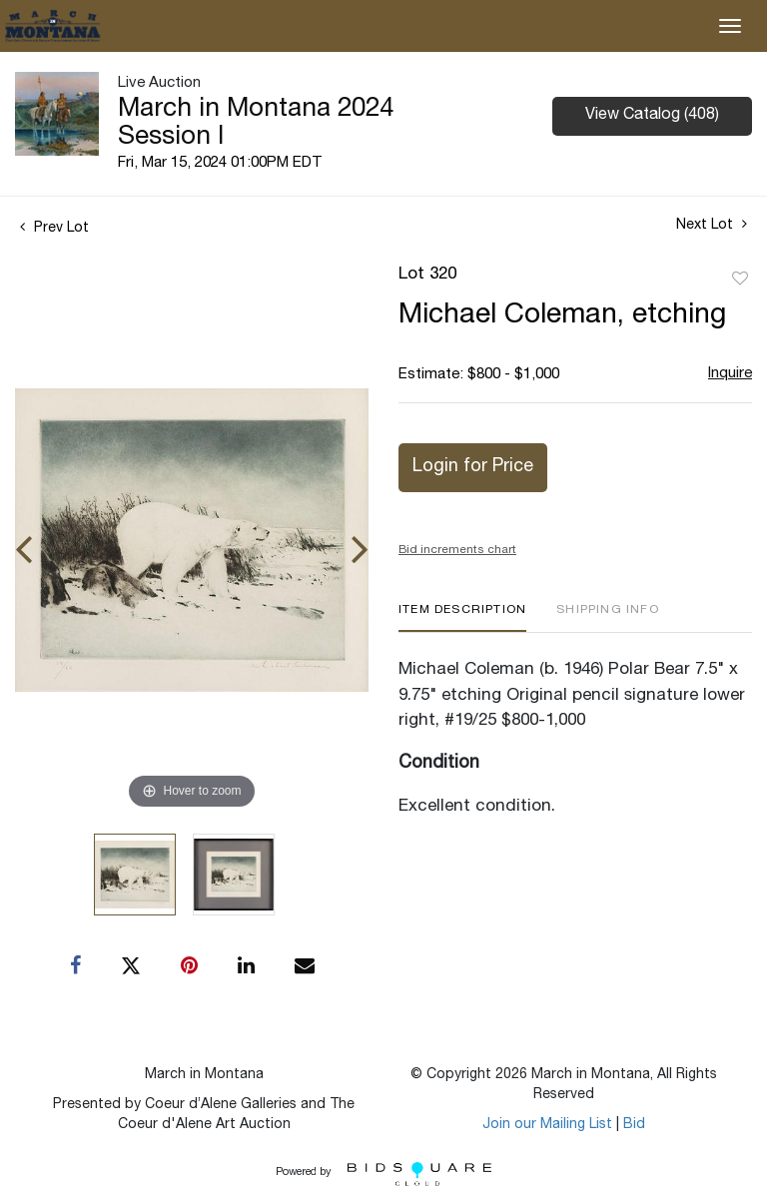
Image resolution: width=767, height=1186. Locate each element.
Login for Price (472, 467)
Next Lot (711, 225)
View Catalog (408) (652, 116)
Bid (634, 1125)
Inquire (730, 373)
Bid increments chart (457, 550)
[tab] (462, 617)
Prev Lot (54, 229)
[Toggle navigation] (730, 26)
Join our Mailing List (547, 1125)
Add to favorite (740, 280)
